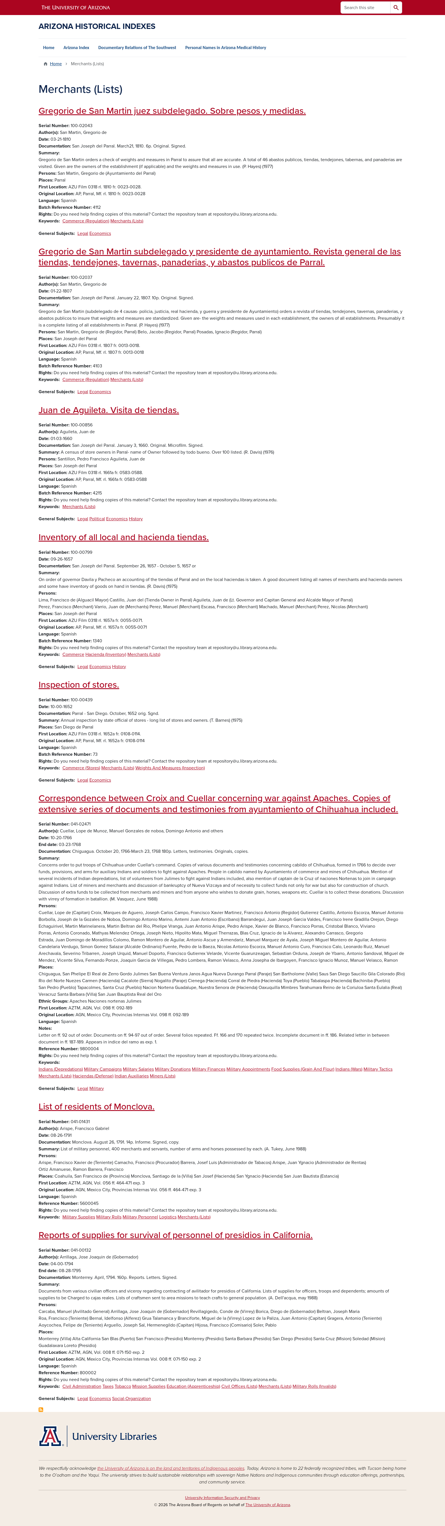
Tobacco (123, 1386)
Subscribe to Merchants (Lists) (41, 1409)
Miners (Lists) (162, 1076)
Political (97, 519)
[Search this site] (366, 7)
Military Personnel (140, 1217)
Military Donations (173, 1069)
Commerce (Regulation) (85, 221)
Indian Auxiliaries (132, 1076)
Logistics (168, 1217)
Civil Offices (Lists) (239, 1386)
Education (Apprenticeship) (193, 1386)
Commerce (73, 654)
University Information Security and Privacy (222, 1497)
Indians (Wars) (348, 1069)
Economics (100, 233)
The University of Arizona (267, 1504)
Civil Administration (81, 1386)
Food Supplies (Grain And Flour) (302, 1069)
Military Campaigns (103, 1069)
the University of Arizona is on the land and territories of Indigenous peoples (170, 1468)
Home (48, 47)
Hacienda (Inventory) (105, 654)
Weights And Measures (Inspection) (170, 768)
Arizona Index (76, 47)
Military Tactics (378, 1069)
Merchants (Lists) (126, 221)
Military (96, 1088)
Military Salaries (138, 1069)
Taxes (108, 1386)
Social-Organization (131, 1398)
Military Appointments (248, 1069)
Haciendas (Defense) (93, 1076)
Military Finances (208, 1069)
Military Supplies (78, 1217)
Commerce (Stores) (81, 768)
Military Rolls (108, 1217)
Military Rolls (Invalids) (314, 1386)
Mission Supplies (148, 1386)
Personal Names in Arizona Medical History (225, 47)
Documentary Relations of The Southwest (137, 47)
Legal (82, 233)
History (136, 519)
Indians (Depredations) (61, 1069)
